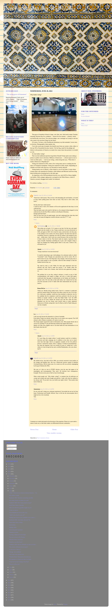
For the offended (85, 116)
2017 (9, 590)
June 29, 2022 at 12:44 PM (47, 389)
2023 (9, 471)
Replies (37, 223)
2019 (9, 585)
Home (54, 429)
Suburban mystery (13, 532)
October (11, 481)
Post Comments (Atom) (43, 438)
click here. (45, 183)
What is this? (84, 125)
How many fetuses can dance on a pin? (19, 500)
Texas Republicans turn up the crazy (18, 512)
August (11, 486)
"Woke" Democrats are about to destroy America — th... (23, 493)
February (11, 574)
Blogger (65, 604)
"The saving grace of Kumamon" (16, 94)
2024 (9, 469)
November (12, 478)
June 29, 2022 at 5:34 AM (45, 195)
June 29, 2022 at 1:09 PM (48, 249)
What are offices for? (14, 564)
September (12, 483)
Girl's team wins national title (16, 554)
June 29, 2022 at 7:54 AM (42, 314)
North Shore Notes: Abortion (16, 505)
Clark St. (36, 195)
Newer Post (34, 429)
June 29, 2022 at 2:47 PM (51, 288)
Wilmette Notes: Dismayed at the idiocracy (20, 557)
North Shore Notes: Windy (16, 522)
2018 (9, 587)
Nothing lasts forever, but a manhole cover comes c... (22, 517)
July (10, 488)
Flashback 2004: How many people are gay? (20, 502)
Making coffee (12, 527)
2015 (9, 595)
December (12, 476)
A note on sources (13, 510)
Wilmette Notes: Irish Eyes (16, 539)
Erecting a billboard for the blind (17, 534)
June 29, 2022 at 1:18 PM (48, 336)
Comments (10, 448)
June (10, 491)
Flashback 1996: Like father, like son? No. (20, 520)
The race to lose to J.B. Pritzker (17, 537)
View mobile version (54, 433)
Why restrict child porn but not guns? (18, 547)
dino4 (55, 604)
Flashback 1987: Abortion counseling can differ (21, 498)
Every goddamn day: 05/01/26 (37, 8)
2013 (9, 600)
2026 (9, 464)
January (11, 577)
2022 (9, 474)
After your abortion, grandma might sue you (20, 507)
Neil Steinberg (41, 226)
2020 (9, 582)
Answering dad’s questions (16, 530)
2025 (9, 466)
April (10, 569)
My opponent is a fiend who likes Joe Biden (20, 559)
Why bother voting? (14, 495)
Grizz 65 (36, 358)
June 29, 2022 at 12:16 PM (45, 358)
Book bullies (12, 525)
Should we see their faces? (15, 542)
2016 (9, 592)
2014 (9, 597)
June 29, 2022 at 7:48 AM (53, 226)
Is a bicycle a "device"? (15, 549)
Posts (9, 445)
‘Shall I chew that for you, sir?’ (17, 515)
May (10, 567)
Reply (35, 219)
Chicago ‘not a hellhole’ (15, 552)
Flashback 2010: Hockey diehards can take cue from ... (23, 544)
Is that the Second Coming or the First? (19, 561)
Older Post (74, 429)
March (11, 572)
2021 (9, 580)
